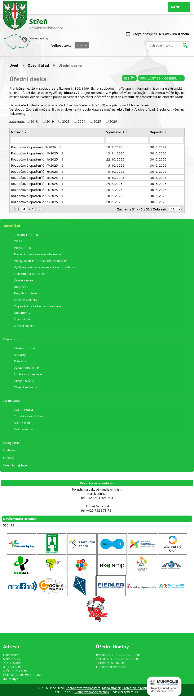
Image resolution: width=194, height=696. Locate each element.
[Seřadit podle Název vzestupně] (26, 131)
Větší (86, 45)
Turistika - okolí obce (29, 416)
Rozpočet (21, 287)
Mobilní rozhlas (24, 326)
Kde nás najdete (15, 465)
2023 (66, 121)
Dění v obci (11, 339)
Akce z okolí (22, 422)
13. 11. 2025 (115, 153)
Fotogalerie (11, 442)
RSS (129, 78)
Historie (9, 450)
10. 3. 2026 (114, 147)
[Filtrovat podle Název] (57, 140)
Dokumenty (22, 313)
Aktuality (20, 355)
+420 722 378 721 (99, 510)
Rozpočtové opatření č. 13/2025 (37, 190)
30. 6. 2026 (158, 153)
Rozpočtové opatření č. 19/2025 (37, 153)
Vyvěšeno (115, 132)
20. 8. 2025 (114, 196)
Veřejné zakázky (25, 300)
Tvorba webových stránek (91, 692)
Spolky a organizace (28, 374)
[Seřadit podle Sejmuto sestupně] (165, 132)
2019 (50, 121)
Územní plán (22, 319)
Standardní (82, 45)
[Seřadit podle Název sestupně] (26, 132)
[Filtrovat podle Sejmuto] (167, 140)
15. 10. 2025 (115, 165)
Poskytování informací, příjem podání (40, 261)
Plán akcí (20, 361)
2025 (97, 121)
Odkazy (8, 458)
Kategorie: (17, 121)
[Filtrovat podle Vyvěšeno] (127, 140)
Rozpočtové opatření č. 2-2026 (36, 147)
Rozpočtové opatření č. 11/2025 (37, 202)
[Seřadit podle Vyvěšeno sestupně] (126, 132)
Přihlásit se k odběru (161, 78)
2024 (81, 121)
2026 (113, 121)
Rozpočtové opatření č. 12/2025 (37, 196)
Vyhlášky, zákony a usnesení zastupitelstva (44, 267)
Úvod (13, 65)
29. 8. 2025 (114, 184)
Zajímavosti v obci (27, 429)
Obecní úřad (38, 65)
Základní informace (27, 234)
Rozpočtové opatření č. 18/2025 (37, 159)
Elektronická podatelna (30, 274)
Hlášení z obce (24, 348)
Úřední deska (23, 280)
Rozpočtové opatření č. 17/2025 (37, 165)
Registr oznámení (26, 293)
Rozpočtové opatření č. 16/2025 (37, 171)
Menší (77, 45)
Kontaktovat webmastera (83, 688)
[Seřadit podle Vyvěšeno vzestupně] (126, 131)
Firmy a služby (24, 381)
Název (17, 132)
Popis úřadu (22, 247)
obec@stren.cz (116, 667)
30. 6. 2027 (158, 147)
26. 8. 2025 (114, 190)
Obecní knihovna (25, 387)
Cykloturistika (23, 409)
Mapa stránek (111, 688)
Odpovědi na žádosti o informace (37, 306)
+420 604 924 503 (99, 498)
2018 (34, 121)
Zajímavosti (11, 400)
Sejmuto (156, 132)
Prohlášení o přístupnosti (139, 688)
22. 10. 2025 (115, 159)
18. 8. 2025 (114, 202)
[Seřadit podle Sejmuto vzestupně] (165, 131)
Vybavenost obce (26, 368)
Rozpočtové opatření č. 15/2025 (37, 177)
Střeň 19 (98, 105)
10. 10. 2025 (115, 171)
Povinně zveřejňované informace (37, 254)
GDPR (18, 241)
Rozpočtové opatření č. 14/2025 (37, 184)
